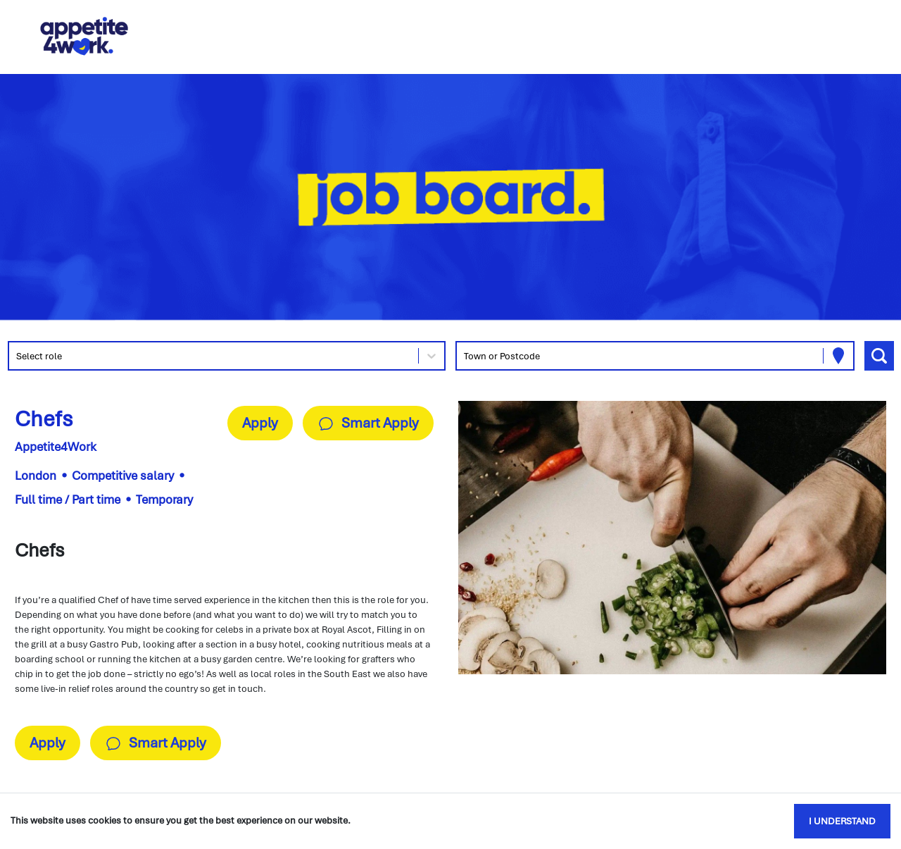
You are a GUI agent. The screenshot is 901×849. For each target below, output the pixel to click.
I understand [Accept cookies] (842, 821)
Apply (260, 423)
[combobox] (17, 356)
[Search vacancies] (879, 356)
